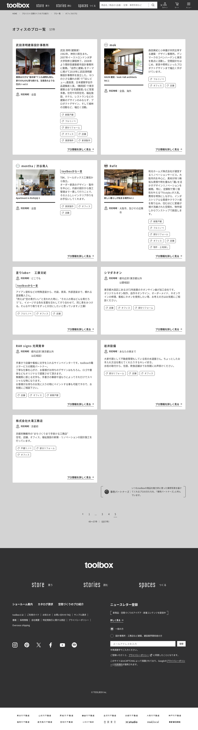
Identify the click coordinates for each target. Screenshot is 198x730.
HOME (14, 13)
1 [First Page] (89, 514)
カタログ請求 (45, 604)
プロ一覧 (57, 13)
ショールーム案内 (22, 604)
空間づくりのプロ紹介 (71, 604)
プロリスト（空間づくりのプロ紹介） (35, 13)
